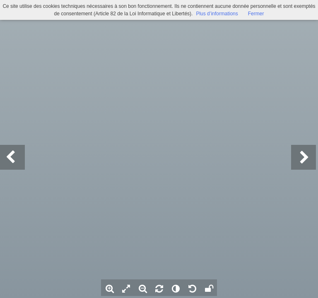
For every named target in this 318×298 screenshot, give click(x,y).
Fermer (256, 14)
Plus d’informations (217, 14)
